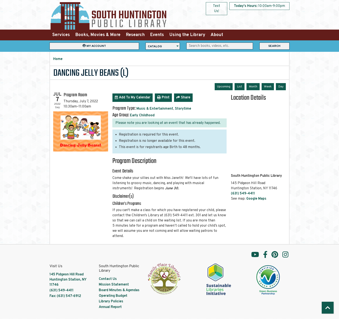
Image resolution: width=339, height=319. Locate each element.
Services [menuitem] (61, 35)
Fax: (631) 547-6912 (65, 296)
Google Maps (256, 199)
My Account (94, 46)
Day (280, 86)
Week (268, 86)
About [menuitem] (217, 35)
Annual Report (110, 307)
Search (274, 46)
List (239, 86)
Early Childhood (142, 115)
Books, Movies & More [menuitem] (97, 35)
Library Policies (111, 301)
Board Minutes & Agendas (119, 290)
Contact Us (108, 279)
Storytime (183, 109)
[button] (259, 6)
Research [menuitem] (135, 35)
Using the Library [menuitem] (187, 35)
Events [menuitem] (157, 35)
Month (253, 86)
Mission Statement (114, 285)
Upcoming (223, 86)
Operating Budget (113, 296)
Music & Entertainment (154, 109)
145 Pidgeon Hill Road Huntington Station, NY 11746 (68, 279)
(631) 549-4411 (243, 193)
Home (57, 59)
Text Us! (216, 8)
